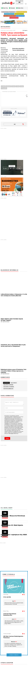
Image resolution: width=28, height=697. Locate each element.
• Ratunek (8, 86)
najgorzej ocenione (9, 386)
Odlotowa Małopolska (9, 13)
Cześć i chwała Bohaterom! (9, 15)
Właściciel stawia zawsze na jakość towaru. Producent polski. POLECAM (14, 603)
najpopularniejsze (8, 388)
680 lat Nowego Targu (21, 11)
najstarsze (14, 382)
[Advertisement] (14, 143)
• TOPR (3, 86)
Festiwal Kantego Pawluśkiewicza (9, 11)
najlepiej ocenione (8, 384)
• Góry (21, 86)
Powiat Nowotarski (14, 17)
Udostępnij (24, 30)
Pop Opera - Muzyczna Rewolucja (13, 516)
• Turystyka (3, 88)
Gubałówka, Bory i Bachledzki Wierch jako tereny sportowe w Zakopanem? (13, 345)
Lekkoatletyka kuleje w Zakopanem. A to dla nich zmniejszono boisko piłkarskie (14, 294)
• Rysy (13, 86)
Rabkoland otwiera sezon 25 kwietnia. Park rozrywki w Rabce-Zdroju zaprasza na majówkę (14, 371)
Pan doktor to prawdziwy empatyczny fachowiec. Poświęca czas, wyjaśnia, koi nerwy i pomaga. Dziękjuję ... (14, 644)
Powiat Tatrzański (20, 15)
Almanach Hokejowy (19, 13)
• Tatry (17, 86)
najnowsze (6, 382)
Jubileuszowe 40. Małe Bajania (12, 526)
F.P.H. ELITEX (7, 597)
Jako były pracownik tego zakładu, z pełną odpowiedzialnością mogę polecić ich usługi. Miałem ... (14, 622)
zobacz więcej (14, 655)
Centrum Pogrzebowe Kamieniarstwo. (9, 614)
